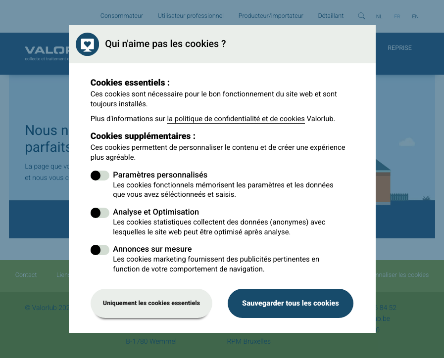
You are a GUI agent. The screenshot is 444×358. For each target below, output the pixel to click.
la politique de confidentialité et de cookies (236, 118)
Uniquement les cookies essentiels (151, 303)
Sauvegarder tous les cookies (290, 303)
